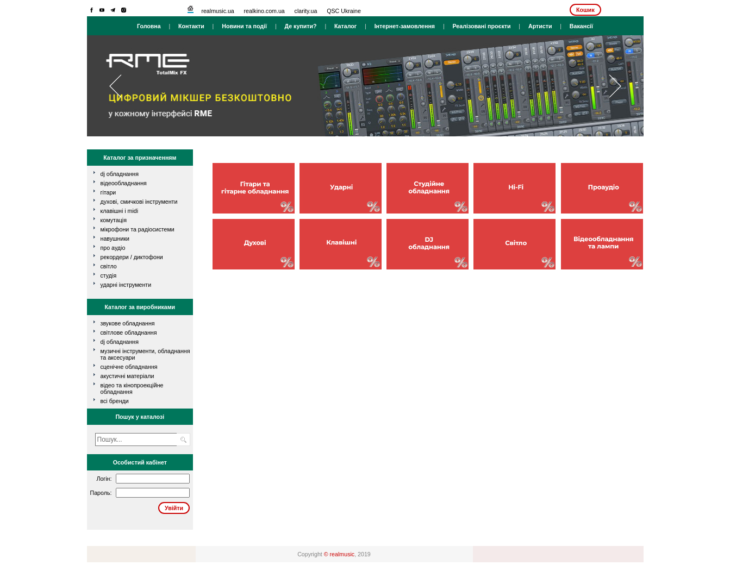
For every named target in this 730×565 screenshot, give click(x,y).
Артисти (540, 26)
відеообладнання (124, 183)
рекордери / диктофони (132, 257)
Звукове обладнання (128, 323)
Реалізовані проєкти (481, 26)
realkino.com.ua (264, 11)
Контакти (191, 26)
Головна (149, 26)
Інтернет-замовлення (405, 26)
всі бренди (115, 401)
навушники (115, 238)
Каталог (345, 26)
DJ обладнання (120, 341)
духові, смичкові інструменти (139, 201)
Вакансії (581, 26)
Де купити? (300, 26)
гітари (108, 192)
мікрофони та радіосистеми (137, 229)
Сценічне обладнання (129, 366)
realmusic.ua (217, 11)
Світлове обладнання (129, 332)
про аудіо (113, 247)
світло (109, 266)
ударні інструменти (126, 284)
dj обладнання (120, 174)
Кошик (585, 10)
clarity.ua (306, 11)
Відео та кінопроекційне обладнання (132, 388)
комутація (114, 220)
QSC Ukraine (344, 11)
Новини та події (244, 26)
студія (109, 275)
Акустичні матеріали (127, 376)
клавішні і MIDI (120, 211)
